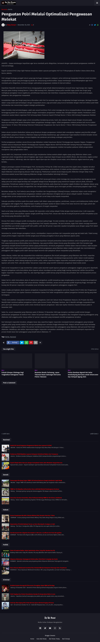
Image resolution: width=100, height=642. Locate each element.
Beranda (4, 9)
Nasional (13, 337)
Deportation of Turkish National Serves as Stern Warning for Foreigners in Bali (32, 524)
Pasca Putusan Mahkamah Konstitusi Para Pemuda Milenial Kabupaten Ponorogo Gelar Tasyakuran (38, 567)
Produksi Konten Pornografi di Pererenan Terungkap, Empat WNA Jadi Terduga (32, 585)
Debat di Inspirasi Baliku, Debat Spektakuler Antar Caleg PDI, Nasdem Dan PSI (32, 550)
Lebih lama (93, 434)
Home (32, 639)
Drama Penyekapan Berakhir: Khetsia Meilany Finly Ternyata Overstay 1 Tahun (32, 515)
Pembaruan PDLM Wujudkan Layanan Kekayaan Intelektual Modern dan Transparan (34, 454)
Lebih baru (6, 434)
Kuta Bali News (42, 639)
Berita (10, 9)
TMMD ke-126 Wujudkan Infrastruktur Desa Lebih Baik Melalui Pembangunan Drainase (34, 489)
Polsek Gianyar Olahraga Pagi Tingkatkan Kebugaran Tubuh (13, 374)
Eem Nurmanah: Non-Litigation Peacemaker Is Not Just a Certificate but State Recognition (36, 532)
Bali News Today (54, 639)
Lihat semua (94, 349)
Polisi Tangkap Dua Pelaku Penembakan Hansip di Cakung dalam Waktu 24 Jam (32, 594)
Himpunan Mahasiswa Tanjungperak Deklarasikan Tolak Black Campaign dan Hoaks (34, 559)
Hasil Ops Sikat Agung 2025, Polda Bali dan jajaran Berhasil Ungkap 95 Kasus (32, 603)
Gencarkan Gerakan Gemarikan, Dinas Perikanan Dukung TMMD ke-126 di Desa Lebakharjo (36, 497)
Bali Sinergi (66, 639)
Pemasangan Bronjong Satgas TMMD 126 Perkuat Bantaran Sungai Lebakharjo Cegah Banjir (36, 480)
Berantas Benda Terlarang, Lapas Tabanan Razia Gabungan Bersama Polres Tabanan (48, 375)
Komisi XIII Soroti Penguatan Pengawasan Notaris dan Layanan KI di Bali (31, 445)
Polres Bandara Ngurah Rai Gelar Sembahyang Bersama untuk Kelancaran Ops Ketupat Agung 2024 (83, 375)
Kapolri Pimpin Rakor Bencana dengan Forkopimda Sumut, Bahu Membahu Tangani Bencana (36, 462)
